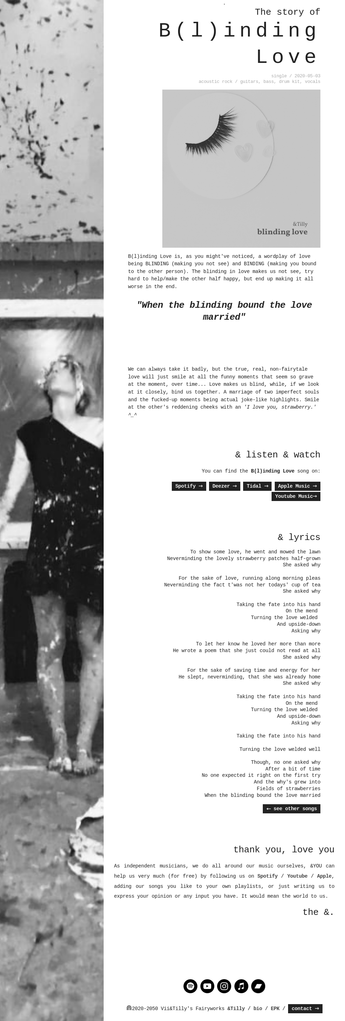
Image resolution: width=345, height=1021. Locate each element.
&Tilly (236, 1009)
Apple (324, 876)
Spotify (189, 486)
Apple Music (297, 486)
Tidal (257, 486)
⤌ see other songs (291, 809)
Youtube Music (296, 496)
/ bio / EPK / (266, 1009)
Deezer (225, 486)
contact (305, 1009)
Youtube (297, 876)
